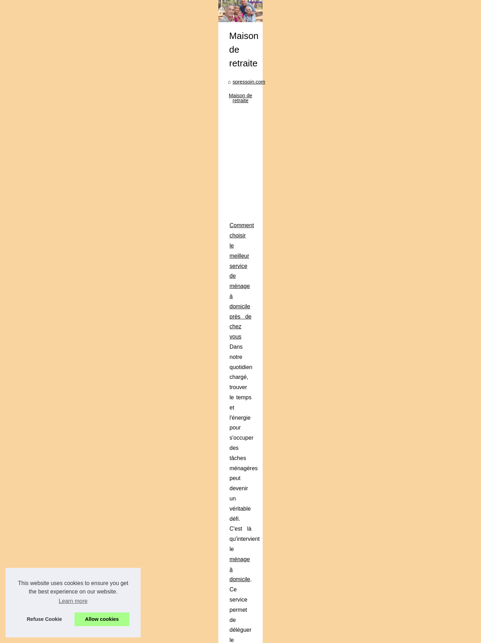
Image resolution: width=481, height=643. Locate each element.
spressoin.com (52, 259)
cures (335, 487)
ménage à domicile (134, 405)
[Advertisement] (188, 317)
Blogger (184, 635)
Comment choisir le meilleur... (388, 524)
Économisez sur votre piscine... (390, 605)
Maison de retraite (95, 259)
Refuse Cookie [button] (44, 619)
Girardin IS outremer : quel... (387, 492)
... (97, 435)
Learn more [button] (73, 601)
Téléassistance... (374, 572)
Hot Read (365, 235)
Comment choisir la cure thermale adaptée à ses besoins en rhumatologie (125, 467)
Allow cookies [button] (102, 619)
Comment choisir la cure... (384, 540)
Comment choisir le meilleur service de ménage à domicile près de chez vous (129, 385)
